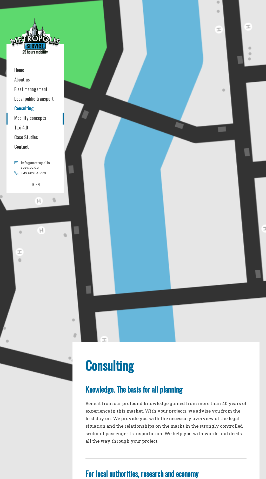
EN (38, 184)
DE (32, 184)
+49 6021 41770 (33, 173)
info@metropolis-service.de (36, 165)
